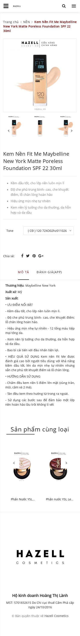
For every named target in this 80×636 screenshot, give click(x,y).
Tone (9, 231)
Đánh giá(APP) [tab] (49, 272)
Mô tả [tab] (23, 272)
